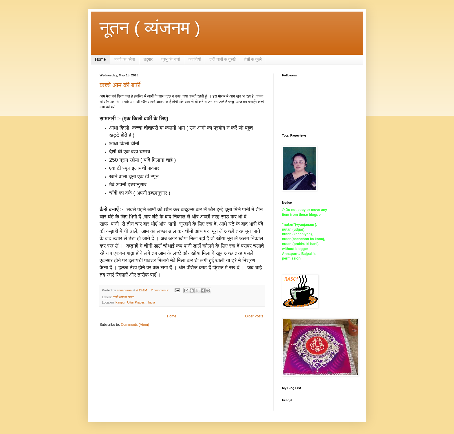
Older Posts (254, 316)
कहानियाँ (194, 59)
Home (100, 59)
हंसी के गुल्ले (253, 59)
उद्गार (148, 59)
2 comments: (160, 290)
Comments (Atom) (135, 325)
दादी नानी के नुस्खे (222, 59)
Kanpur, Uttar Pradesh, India (135, 302)
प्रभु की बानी (170, 59)
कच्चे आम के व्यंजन (123, 297)
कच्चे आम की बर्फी (120, 85)
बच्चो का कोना (124, 59)
